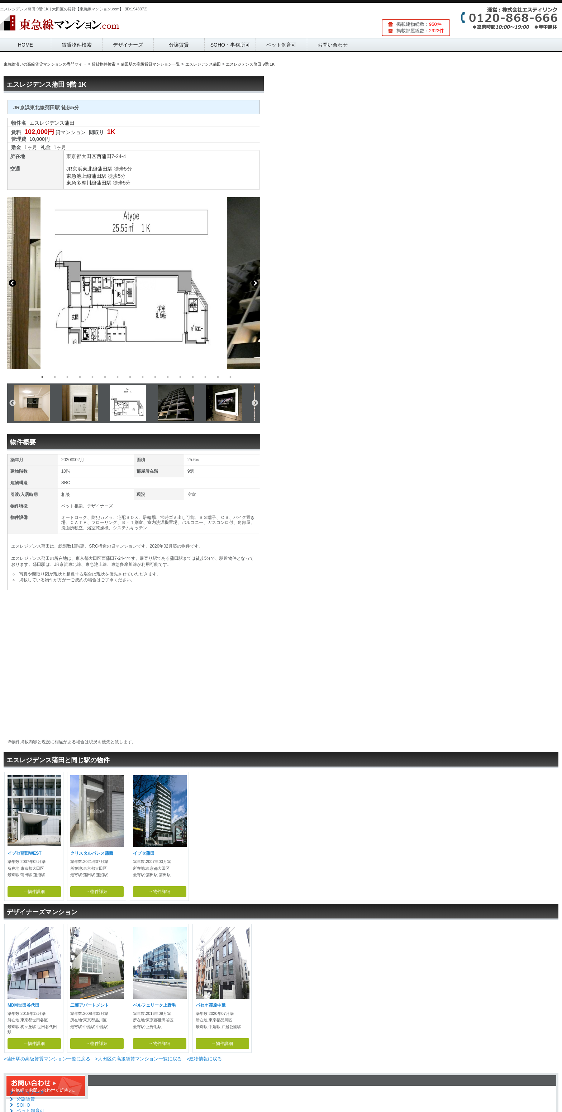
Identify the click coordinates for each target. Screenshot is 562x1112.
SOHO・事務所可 (230, 45)
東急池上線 (78, 176)
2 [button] (54, 377)
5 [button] (92, 377)
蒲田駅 (105, 169)
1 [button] (42, 377)
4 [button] (80, 377)
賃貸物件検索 (77, 45)
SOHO (23, 1105)
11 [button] (167, 377)
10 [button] (155, 377)
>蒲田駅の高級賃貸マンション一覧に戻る (47, 1058)
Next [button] (254, 283)
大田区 (88, 156)
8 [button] (130, 377)
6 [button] (105, 377)
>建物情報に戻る (204, 1058)
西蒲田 (103, 156)
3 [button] (67, 377)
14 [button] (205, 377)
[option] (133, 283)
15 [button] (218, 377)
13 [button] (192, 377)
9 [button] (142, 377)
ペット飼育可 (281, 45)
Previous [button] (12, 283)
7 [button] (117, 377)
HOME (25, 45)
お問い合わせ (333, 45)
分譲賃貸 (179, 45)
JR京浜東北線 (81, 169)
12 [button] (180, 377)
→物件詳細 (34, 891)
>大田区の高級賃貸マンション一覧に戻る (138, 1058)
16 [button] (230, 377)
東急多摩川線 (81, 183)
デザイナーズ (128, 45)
